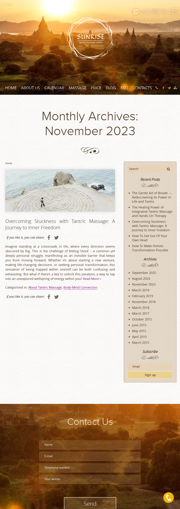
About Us (30, 87)
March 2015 (140, 342)
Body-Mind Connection (80, 287)
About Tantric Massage (45, 287)
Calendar (54, 87)
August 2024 (141, 278)
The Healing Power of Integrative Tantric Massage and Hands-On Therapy (152, 211)
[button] (168, 169)
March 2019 (140, 290)
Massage (77, 87)
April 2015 (139, 337)
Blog (111, 87)
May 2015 (139, 331)
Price (96, 87)
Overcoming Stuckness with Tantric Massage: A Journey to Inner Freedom (60, 224)
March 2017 (140, 313)
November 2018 (144, 302)
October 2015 (142, 319)
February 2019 (142, 296)
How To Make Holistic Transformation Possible (150, 248)
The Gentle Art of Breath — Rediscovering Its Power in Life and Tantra (152, 197)
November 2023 (144, 284)
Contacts (142, 87)
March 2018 (140, 307)
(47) (158, 11)
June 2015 (139, 325)
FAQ (124, 87)
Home (11, 87)
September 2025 (144, 273)
